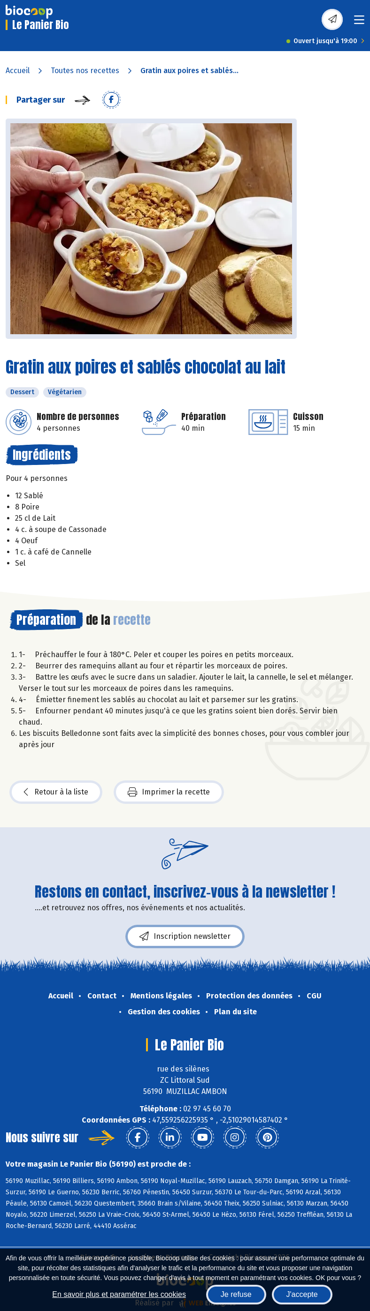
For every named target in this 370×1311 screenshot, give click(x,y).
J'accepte (302, 1294)
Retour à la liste (55, 792)
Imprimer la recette (169, 792)
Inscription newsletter (185, 936)
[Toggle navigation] (359, 23)
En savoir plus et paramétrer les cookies (119, 1294)
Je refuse (236, 1294)
